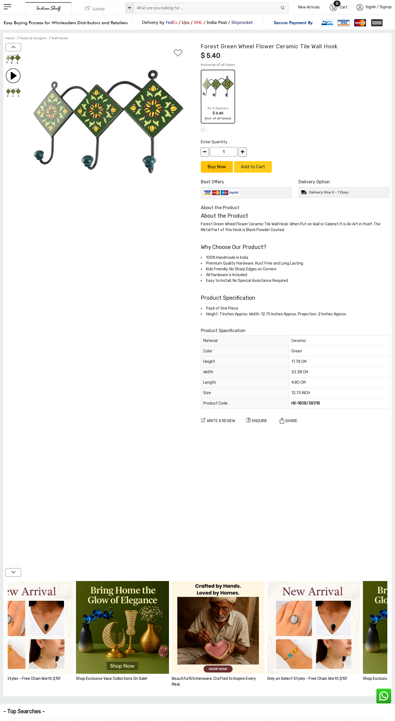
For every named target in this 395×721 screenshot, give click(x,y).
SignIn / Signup (378, 7)
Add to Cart (253, 166)
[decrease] (205, 152)
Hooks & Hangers (33, 38)
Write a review (218, 420)
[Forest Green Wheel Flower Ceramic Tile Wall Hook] (13, 59)
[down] (13, 572)
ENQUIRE (256, 420)
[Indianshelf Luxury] (95, 8)
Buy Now (217, 166)
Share (288, 420)
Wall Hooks (60, 38)
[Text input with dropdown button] (211, 7)
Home (10, 38)
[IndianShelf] (48, 8)
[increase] (242, 152)
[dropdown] (129, 7)
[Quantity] (223, 151)
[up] (13, 47)
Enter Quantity (214, 142)
